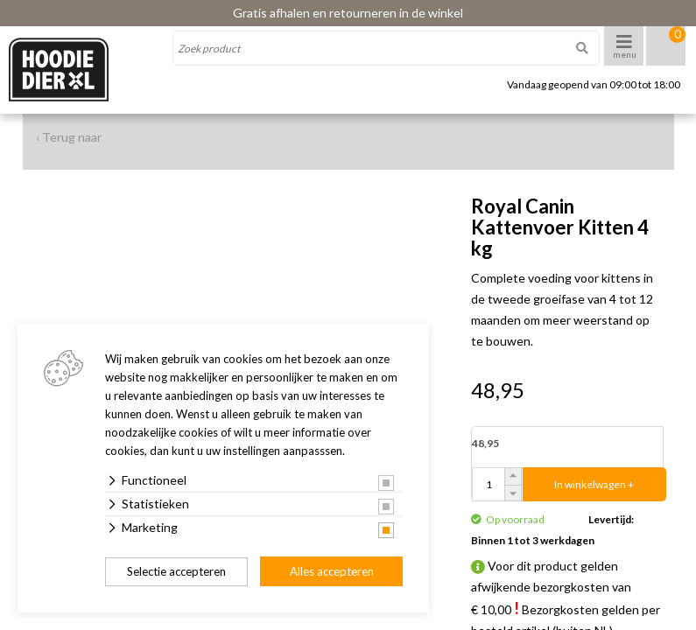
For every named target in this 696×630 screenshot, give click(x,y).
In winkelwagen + (594, 484)
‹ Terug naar (69, 137)
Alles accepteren (332, 571)
